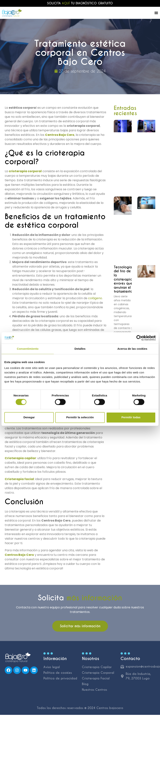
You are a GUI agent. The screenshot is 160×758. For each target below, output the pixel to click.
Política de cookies (57, 673)
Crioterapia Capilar (97, 667)
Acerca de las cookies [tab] (132, 348)
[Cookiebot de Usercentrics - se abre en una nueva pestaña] (139, 338)
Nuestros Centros (94, 690)
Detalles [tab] (80, 348)
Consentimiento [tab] (27, 348)
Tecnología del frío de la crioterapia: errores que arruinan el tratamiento (123, 279)
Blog (85, 684)
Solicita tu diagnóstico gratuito (80, 3)
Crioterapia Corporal (98, 673)
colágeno (95, 298)
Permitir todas (130, 417)
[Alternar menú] (156, 13)
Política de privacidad (60, 678)
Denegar (29, 417)
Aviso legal (51, 667)
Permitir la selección (80, 417)
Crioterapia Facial (96, 678)
